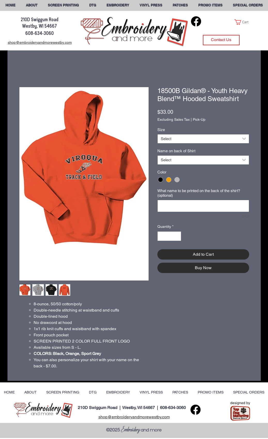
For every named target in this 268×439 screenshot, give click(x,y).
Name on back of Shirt (176, 151)
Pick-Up (199, 119)
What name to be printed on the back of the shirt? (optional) (198, 193)
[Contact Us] (221, 40)
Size (161, 129)
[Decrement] (161, 236)
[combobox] (203, 138)
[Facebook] (196, 21)
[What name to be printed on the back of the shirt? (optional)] (203, 206)
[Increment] (177, 236)
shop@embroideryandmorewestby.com (134, 416)
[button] (248, 5)
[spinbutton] (169, 236)
